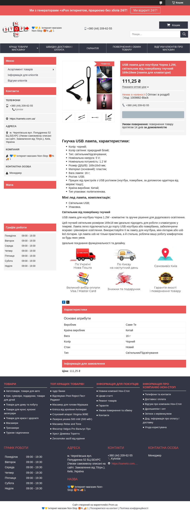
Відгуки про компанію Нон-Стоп (163, 404)
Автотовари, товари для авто (23, 391)
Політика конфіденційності (134, 508)
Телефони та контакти (158, 394)
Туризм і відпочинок (17, 432)
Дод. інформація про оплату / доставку (161, 420)
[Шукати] (184, 34)
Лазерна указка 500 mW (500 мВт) (72, 419)
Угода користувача (156, 427)
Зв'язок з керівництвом (158, 413)
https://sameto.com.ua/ (22, 118)
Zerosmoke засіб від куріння (68, 438)
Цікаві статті (106, 395)
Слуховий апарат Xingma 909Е (70, 414)
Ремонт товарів (108, 400)
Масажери (12, 423)
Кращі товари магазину (18, 48)
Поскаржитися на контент (104, 508)
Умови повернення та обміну (115, 410)
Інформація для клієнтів (23, 75)
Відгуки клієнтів (17, 80)
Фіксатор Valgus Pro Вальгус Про (71, 428)
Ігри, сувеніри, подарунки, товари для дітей (24, 397)
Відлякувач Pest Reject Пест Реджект (67, 397)
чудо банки (58, 391)
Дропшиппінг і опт (155, 408)
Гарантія (93, 48)
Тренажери (12, 427)
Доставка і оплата (155, 399)
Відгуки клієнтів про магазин (168, 48)
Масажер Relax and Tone (66, 424)
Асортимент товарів (20, 69)
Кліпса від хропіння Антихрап (69, 409)
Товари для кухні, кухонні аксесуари (19, 411)
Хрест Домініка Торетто (66, 433)
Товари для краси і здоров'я (22, 418)
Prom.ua (113, 504)
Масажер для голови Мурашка (70, 404)
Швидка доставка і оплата (59, 48)
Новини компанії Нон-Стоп (114, 391)
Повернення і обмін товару (127, 48)
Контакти (104, 415)
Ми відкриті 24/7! (145, 10)
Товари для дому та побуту (22, 404)
